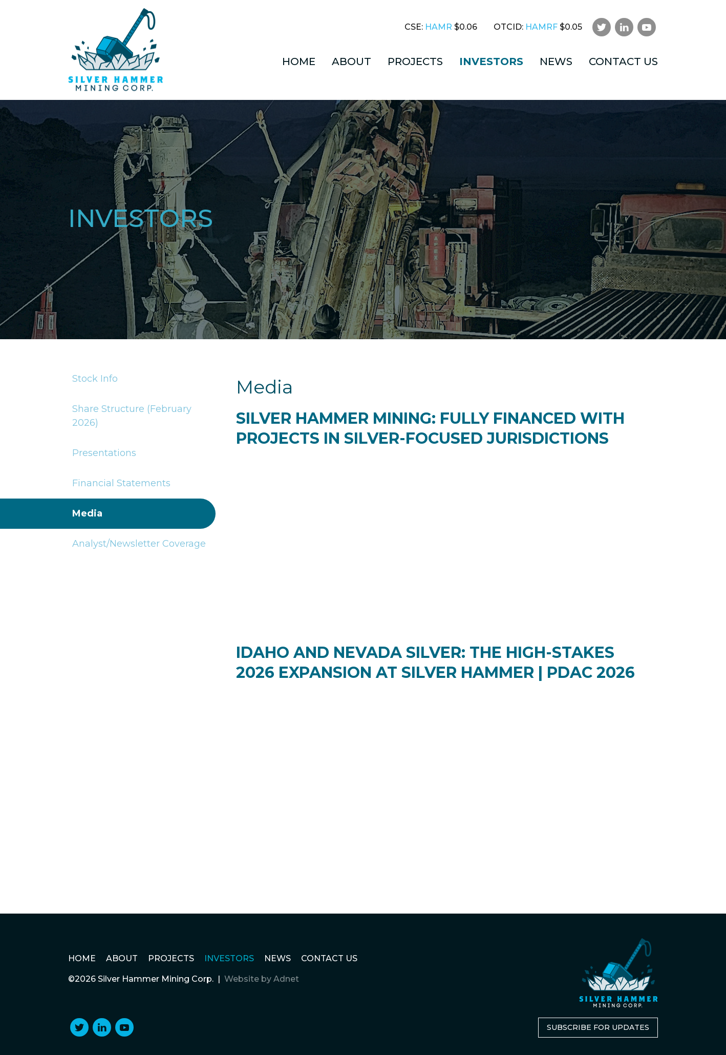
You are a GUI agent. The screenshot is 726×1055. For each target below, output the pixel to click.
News (556, 61)
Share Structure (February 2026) (129, 416)
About (351, 61)
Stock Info (93, 379)
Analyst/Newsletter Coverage (137, 544)
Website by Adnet (261, 979)
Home (298, 61)
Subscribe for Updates (598, 1027)
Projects (415, 61)
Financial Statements (119, 483)
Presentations (102, 453)
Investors (491, 61)
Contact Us (623, 61)
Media (85, 514)
